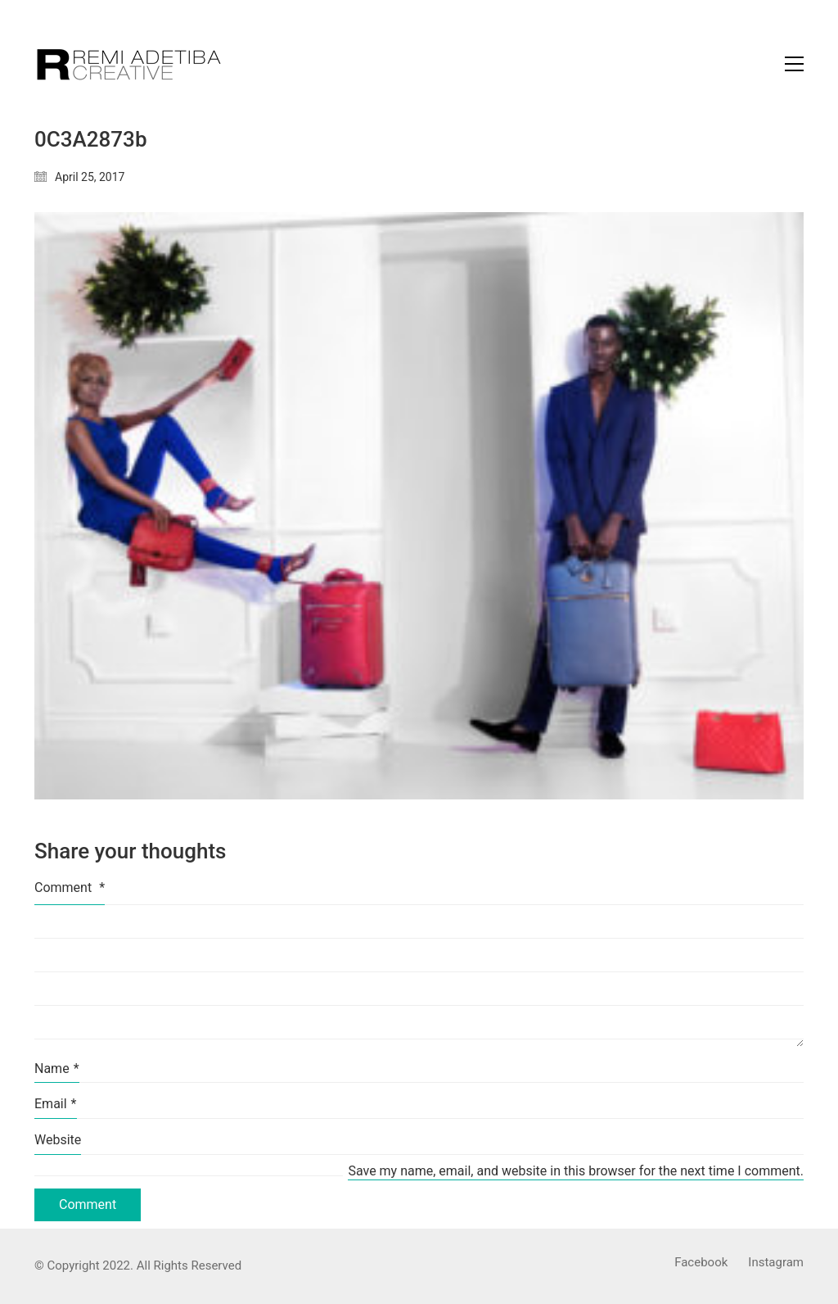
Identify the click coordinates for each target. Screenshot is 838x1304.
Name (56, 1068)
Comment (69, 887)
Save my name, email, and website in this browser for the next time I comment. (576, 1171)
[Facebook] (701, 1263)
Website (57, 1140)
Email (55, 1103)
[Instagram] (776, 1263)
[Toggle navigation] (794, 63)
